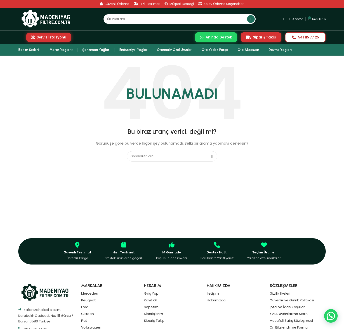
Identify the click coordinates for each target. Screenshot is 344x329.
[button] (331, 316)
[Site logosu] (47, 19)
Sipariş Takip (261, 37)
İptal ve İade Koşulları (287, 307)
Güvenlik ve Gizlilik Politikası (292, 300)
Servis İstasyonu (48, 37)
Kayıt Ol (150, 300)
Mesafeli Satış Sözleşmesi (291, 320)
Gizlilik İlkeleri (280, 293)
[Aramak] (179, 19)
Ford (84, 307)
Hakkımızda (216, 300)
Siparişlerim (153, 313)
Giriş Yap (151, 293)
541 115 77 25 (305, 37)
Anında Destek (216, 37)
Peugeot (88, 300)
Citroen (87, 313)
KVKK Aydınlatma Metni (289, 313)
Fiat (84, 320)
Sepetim (151, 307)
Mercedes (89, 293)
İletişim (213, 293)
